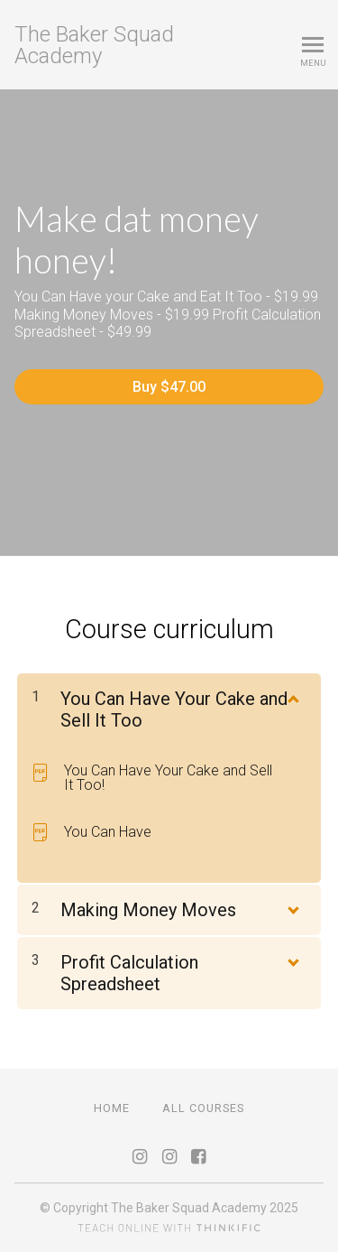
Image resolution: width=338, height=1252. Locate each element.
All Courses (203, 1108)
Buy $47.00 (169, 386)
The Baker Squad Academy (94, 45)
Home (112, 1108)
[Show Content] (292, 695)
